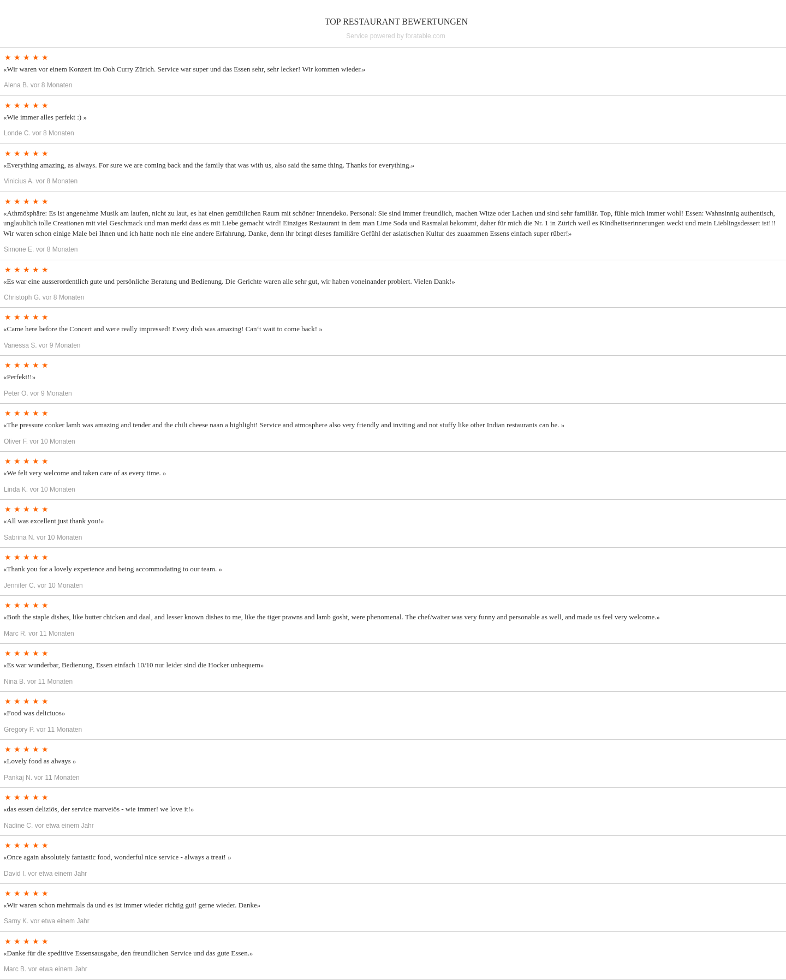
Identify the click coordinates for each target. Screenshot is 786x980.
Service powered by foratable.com (395, 36)
